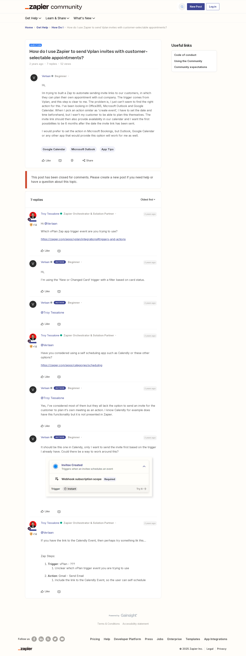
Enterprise (174, 639)
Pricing (95, 639)
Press (149, 639)
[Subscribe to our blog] (48, 639)
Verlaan (46, 76)
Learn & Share (58, 18)
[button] (196, 6)
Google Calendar (54, 149)
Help (107, 639)
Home (29, 27)
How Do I (57, 27)
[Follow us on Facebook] (34, 639)
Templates (193, 639)
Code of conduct (185, 55)
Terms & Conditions (108, 623)
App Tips (107, 149)
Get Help (33, 18)
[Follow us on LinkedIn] (41, 639)
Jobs (160, 639)
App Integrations (215, 639)
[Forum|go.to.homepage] (54, 6)
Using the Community (188, 61)
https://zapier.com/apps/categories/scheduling (71, 365)
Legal (210, 648)
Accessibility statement (136, 623)
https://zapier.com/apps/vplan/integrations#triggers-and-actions (83, 239)
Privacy (221, 648)
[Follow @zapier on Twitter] (55, 639)
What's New (85, 18)
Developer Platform (127, 639)
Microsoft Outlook (83, 149)
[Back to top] (238, 618)
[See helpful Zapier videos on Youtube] (62, 639)
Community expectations (190, 67)
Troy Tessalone (50, 213)
